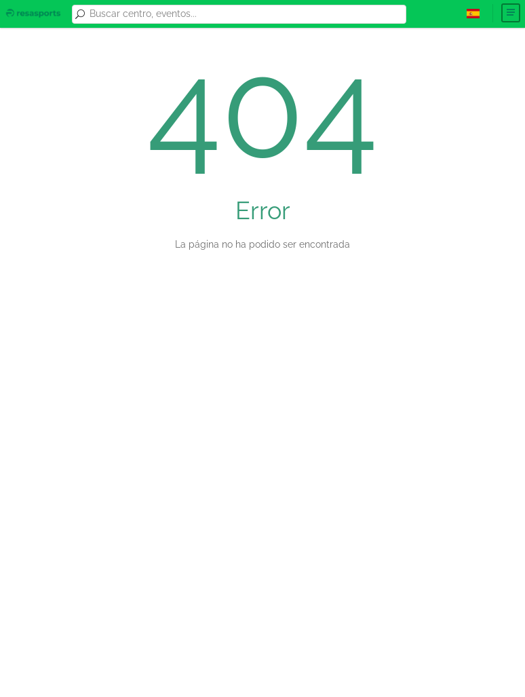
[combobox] (246, 14)
